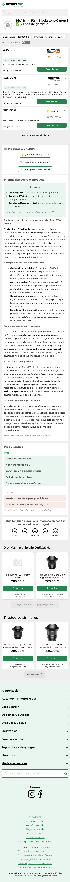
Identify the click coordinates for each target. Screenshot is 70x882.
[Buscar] (4, 12)
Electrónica (9, 731)
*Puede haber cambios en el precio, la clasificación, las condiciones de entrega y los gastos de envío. (35, 874)
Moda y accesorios (14, 763)
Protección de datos (35, 821)
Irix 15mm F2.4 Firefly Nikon (18, 576)
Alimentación (11, 690)
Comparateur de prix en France (35, 855)
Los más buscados (35, 825)
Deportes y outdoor (15, 714)
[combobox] (37, 12)
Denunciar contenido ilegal (35, 135)
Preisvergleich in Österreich (35, 859)
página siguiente (47, 604)
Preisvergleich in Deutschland (35, 863)
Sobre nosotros (35, 833)
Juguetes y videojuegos (18, 747)
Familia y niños (12, 739)
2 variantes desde (16, 37)
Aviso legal (35, 816)
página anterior (22, 604)
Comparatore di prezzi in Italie (34, 851)
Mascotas (8, 755)
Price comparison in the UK (35, 867)
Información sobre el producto (48, 37)
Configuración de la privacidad (35, 841)
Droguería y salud (14, 722)
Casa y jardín (10, 706)
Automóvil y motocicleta (19, 698)
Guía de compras (35, 837)
